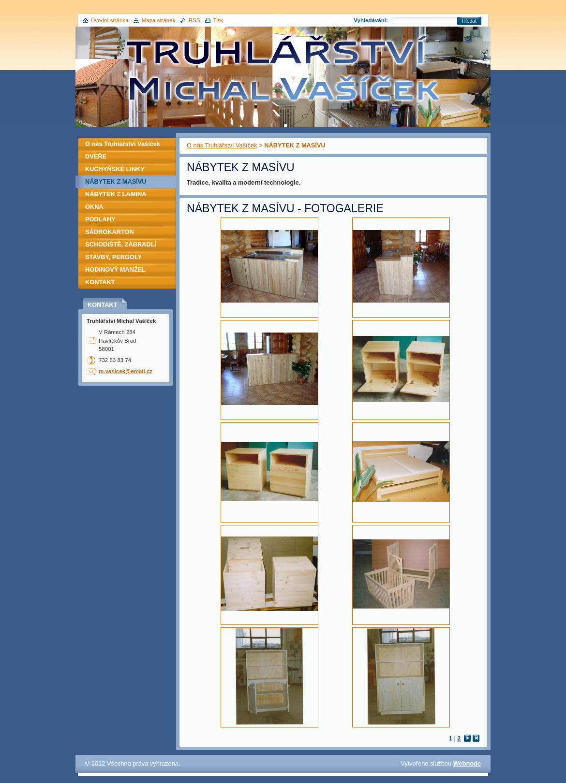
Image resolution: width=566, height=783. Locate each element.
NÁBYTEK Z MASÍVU (116, 181)
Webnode (467, 763)
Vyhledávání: (371, 20)
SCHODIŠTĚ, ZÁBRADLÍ (120, 244)
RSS (194, 20)
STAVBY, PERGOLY (113, 257)
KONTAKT (100, 282)
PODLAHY (100, 219)
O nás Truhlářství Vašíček (222, 145)
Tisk (218, 20)
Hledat (469, 21)
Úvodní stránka (109, 20)
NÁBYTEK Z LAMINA (116, 194)
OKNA (94, 206)
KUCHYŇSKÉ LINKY (115, 169)
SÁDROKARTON (109, 231)
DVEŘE (95, 156)
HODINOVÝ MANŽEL (115, 269)
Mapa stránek (159, 20)
